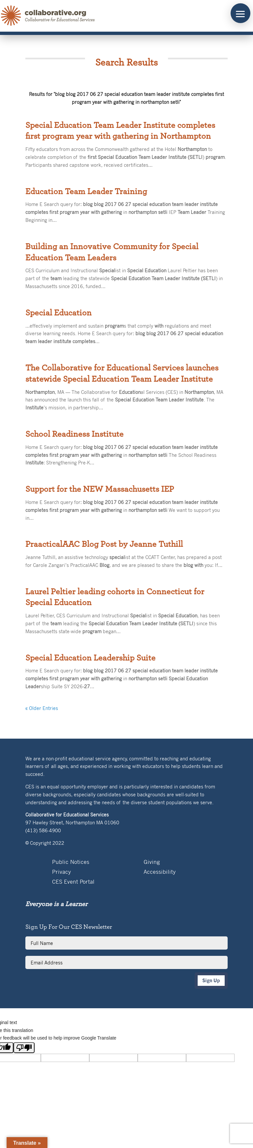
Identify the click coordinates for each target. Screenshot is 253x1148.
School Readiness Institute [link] (74, 434)
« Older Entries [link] (41, 708)
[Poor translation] (24, 1047)
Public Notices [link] (70, 862)
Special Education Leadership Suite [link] (90, 658)
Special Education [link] (58, 313)
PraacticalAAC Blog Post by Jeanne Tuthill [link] (104, 544)
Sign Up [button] (211, 980)
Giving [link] (152, 862)
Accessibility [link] (160, 872)
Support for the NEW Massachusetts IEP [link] (99, 489)
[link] (48, 16)
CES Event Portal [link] (73, 882)
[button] (240, 13)
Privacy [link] (61, 872)
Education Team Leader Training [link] (86, 191)
